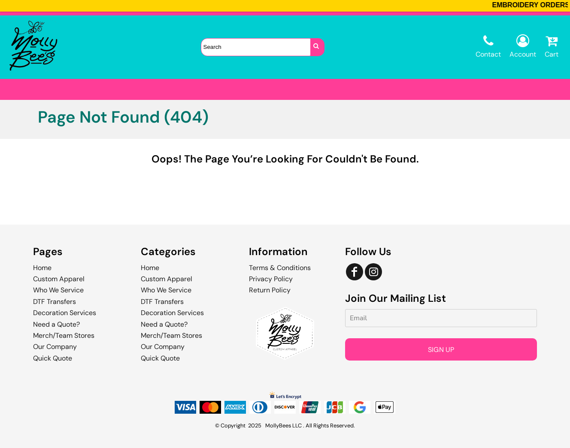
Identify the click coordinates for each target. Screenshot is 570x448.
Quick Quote (52, 358)
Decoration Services (64, 312)
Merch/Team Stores (63, 335)
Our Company (55, 346)
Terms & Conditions (280, 267)
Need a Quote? (56, 324)
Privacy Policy (271, 278)
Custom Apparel (59, 278)
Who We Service (58, 290)
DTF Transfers (54, 301)
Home (42, 267)
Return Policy (270, 290)
